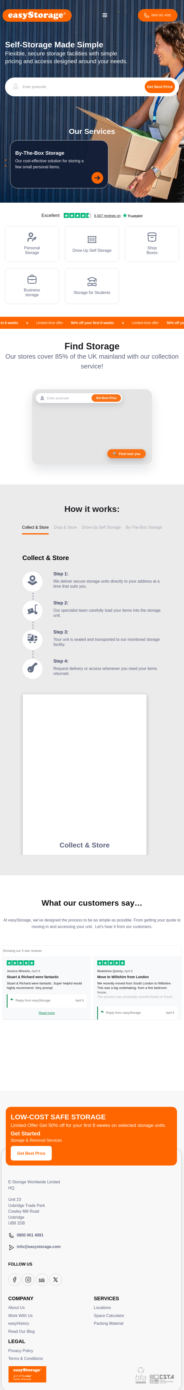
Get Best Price (31, 1153)
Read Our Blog (21, 1331)
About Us (16, 1307)
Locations (102, 1307)
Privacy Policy (20, 1351)
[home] (37, 15)
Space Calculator (109, 1316)
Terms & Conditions (25, 1358)
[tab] (35, 529)
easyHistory (18, 1323)
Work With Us (20, 1316)
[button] (104, 15)
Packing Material (108, 1323)
